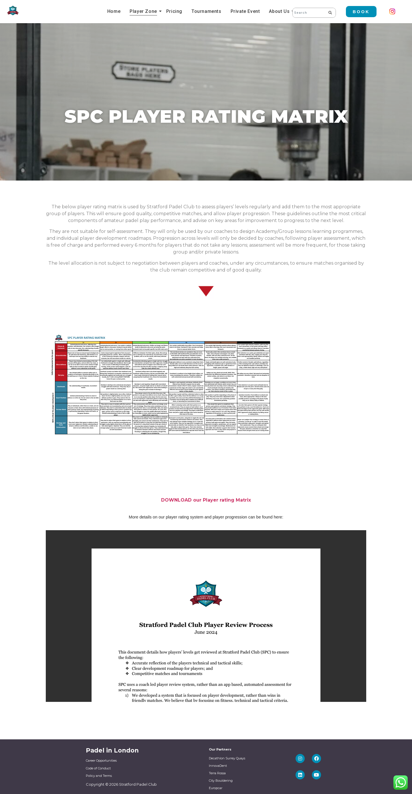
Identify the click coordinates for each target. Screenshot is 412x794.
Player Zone (144, 11)
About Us (280, 11)
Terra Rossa (217, 773)
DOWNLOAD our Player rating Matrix (206, 500)
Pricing (174, 11)
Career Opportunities (101, 761)
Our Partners (220, 749)
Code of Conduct (98, 768)
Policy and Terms (99, 776)
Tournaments (206, 11)
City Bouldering (221, 781)
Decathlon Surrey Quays (227, 758)
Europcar (215, 788)
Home (113, 11)
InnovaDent (218, 766)
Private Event (245, 11)
